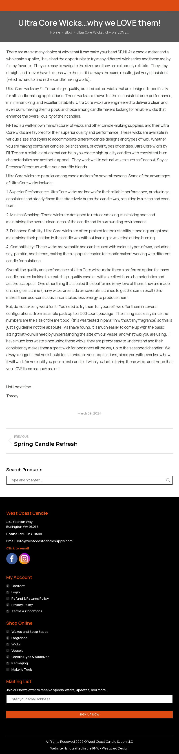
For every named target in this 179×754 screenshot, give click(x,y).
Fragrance (19, 638)
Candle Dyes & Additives (30, 656)
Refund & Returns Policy (30, 598)
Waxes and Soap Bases (29, 631)
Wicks (16, 644)
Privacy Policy (22, 604)
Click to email (17, 548)
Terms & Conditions (26, 611)
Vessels (17, 650)
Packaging (19, 663)
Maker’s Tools (22, 669)
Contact (18, 585)
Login (15, 592)
